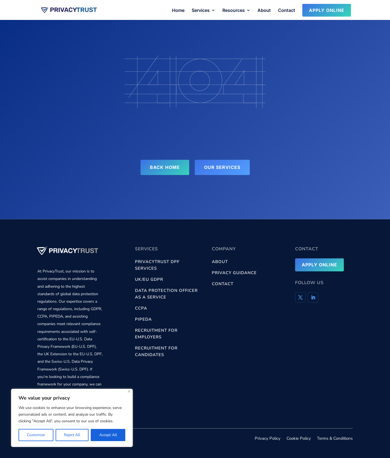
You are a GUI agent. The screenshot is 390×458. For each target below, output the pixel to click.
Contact (286, 10)
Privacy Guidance (234, 273)
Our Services (222, 167)
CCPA (141, 308)
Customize (36, 435)
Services (201, 10)
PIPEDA (143, 319)
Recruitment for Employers (156, 334)
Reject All (72, 435)
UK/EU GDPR (149, 279)
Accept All (108, 435)
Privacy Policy (267, 438)
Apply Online (326, 10)
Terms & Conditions (335, 438)
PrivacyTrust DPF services (157, 265)
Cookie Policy (299, 438)
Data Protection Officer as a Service (166, 294)
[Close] (129, 391)
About (264, 10)
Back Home (165, 167)
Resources (233, 10)
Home (178, 10)
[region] (72, 418)
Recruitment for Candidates (156, 351)
